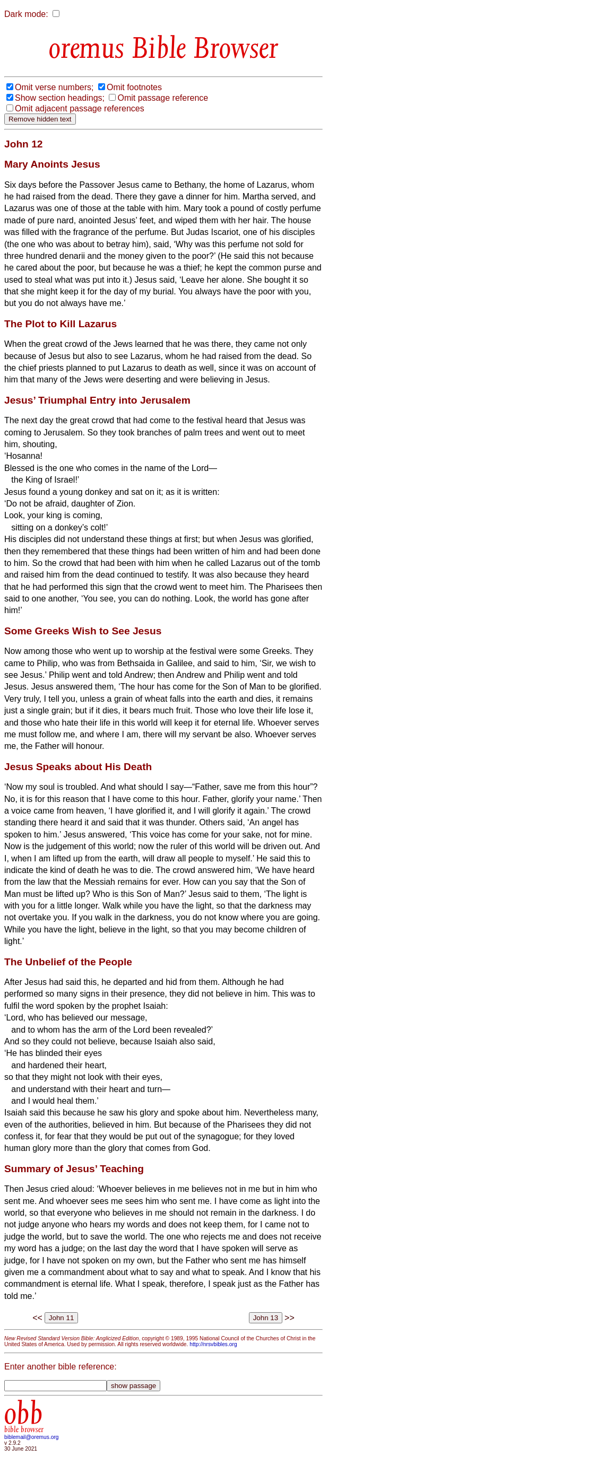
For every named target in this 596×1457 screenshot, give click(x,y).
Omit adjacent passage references (79, 108)
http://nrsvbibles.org (213, 1344)
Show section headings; (60, 97)
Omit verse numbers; (54, 87)
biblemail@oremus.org (31, 1437)
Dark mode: (26, 14)
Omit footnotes (134, 87)
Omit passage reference (162, 97)
